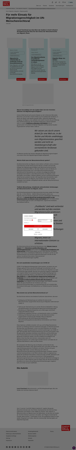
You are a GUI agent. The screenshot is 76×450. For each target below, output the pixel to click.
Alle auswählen (38, 226)
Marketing (26, 222)
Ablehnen (31, 229)
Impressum (35, 234)
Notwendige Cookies (28, 220)
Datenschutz (40, 234)
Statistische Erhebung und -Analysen (45, 221)
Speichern (45, 229)
